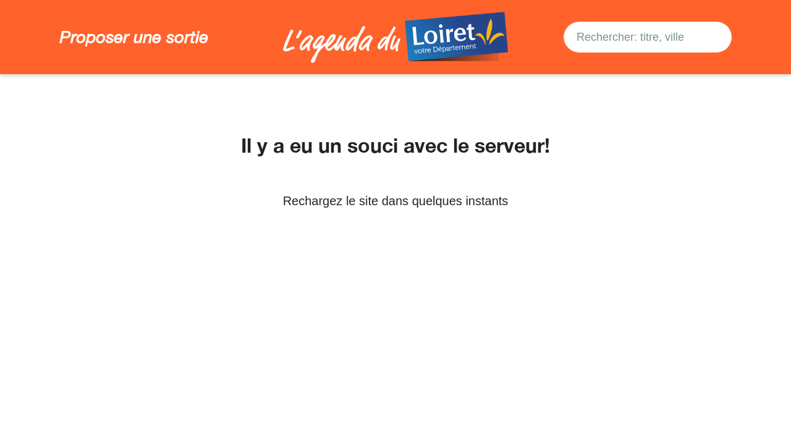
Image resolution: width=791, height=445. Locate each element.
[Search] (714, 37)
